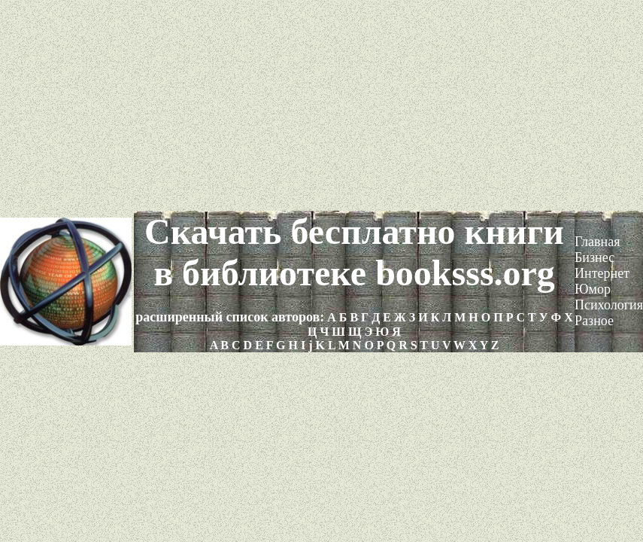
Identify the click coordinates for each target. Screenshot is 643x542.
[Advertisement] (321, 105)
